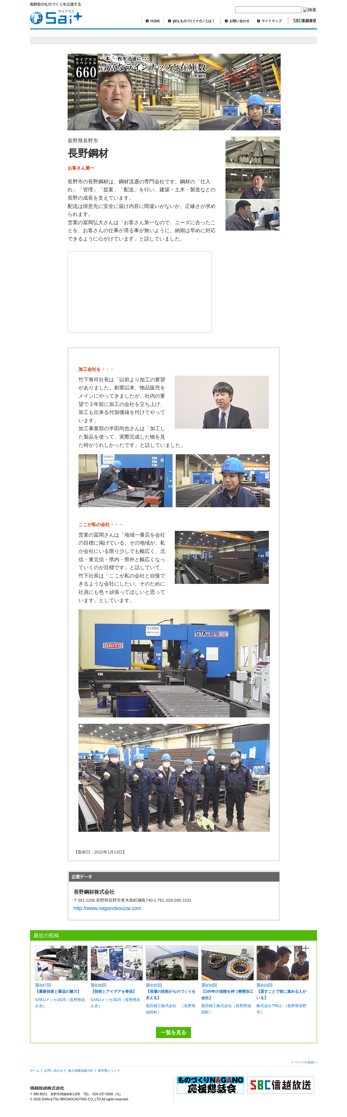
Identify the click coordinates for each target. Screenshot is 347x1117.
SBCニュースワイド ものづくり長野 (224, 36)
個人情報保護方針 (80, 1070)
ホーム (35, 1070)
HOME (153, 21)
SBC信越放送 (302, 21)
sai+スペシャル (61, 36)
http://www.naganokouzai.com (108, 908)
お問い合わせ (237, 21)
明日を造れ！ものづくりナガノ (141, 36)
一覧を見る (173, 1032)
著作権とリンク (109, 1070)
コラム (270, 36)
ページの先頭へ (306, 1062)
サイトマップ (270, 21)
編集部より (299, 36)
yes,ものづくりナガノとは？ (192, 21)
